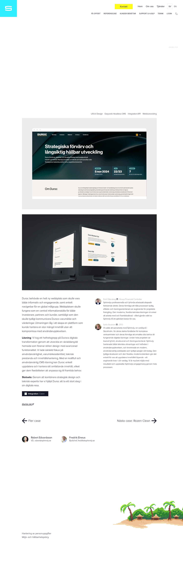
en (175, 6)
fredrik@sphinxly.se (86, 440)
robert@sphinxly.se (43, 440)
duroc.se (28, 404)
